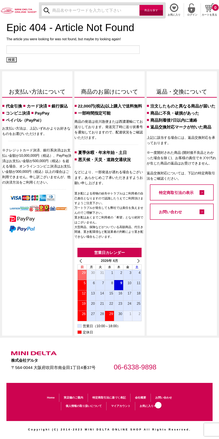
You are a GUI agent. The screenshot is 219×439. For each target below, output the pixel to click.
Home (51, 397)
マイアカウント (120, 406)
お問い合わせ (170, 212)
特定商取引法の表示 (176, 193)
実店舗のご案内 (73, 397)
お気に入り (147, 406)
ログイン (192, 14)
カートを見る (209, 14)
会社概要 (140, 397)
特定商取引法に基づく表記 (109, 397)
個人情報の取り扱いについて (84, 406)
